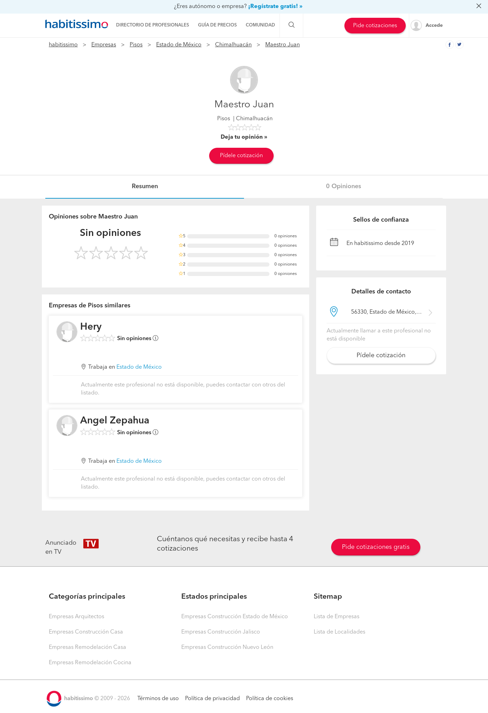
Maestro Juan (282, 45)
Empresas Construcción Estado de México (234, 617)
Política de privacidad (212, 699)
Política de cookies (269, 699)
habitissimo (63, 45)
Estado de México (178, 45)
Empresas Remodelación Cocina (90, 663)
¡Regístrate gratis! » (275, 6)
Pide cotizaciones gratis (376, 547)
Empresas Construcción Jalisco (220, 632)
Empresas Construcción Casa (86, 632)
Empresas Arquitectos (76, 617)
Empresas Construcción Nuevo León (227, 647)
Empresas (103, 45)
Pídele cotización (241, 156)
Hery (90, 327)
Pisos (136, 45)
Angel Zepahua (114, 421)
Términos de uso (158, 699)
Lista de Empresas (336, 617)
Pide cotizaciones (375, 26)
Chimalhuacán (233, 45)
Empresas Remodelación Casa (87, 647)
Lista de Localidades (339, 632)
